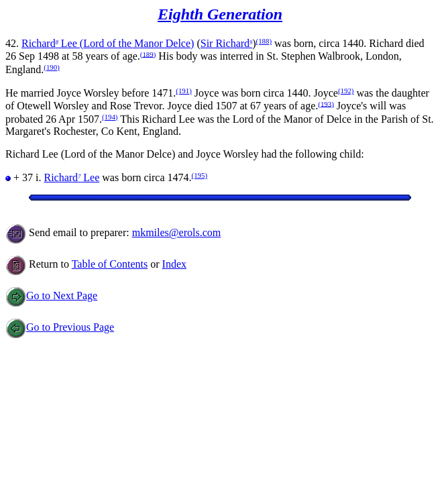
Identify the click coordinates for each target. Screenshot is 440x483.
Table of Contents (110, 264)
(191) (183, 91)
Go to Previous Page (59, 327)
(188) (264, 41)
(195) (199, 175)
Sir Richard (227, 43)
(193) (325, 103)
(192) (345, 91)
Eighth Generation (220, 14)
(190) (51, 67)
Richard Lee (71, 177)
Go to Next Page (51, 295)
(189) (148, 54)
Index (174, 264)
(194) (109, 117)
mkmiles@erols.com (176, 232)
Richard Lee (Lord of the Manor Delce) (107, 43)
